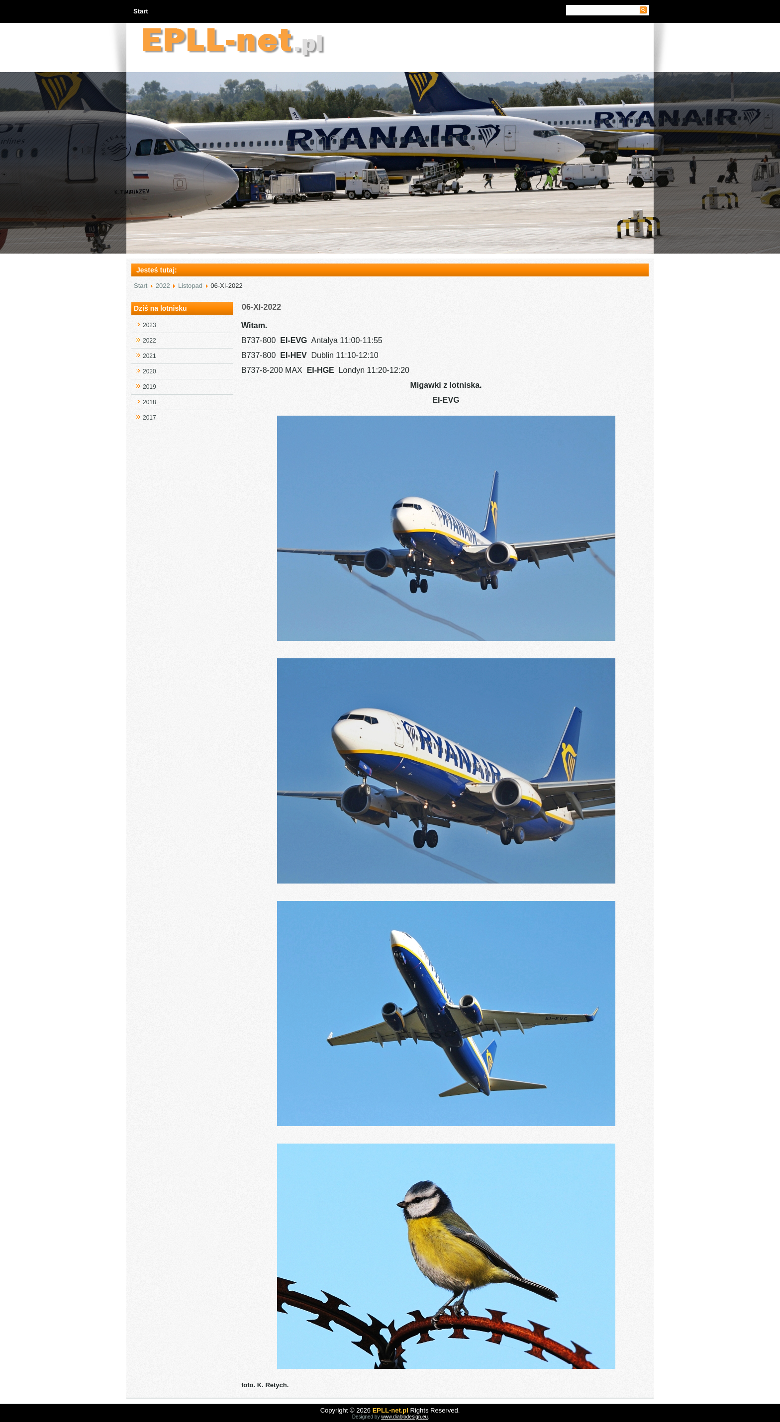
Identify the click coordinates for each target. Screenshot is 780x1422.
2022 (163, 285)
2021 (149, 356)
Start (140, 11)
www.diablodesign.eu (404, 1417)
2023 (149, 325)
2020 (149, 371)
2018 (149, 402)
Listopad (190, 285)
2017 (149, 417)
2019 (149, 386)
